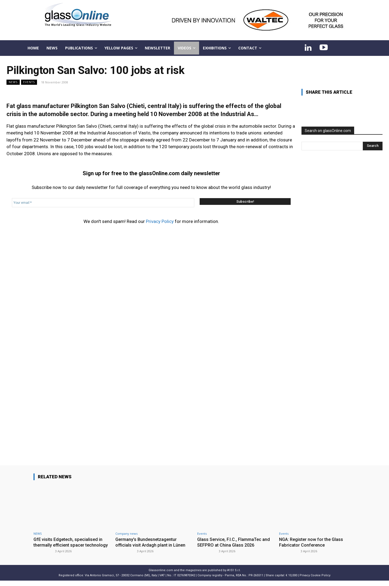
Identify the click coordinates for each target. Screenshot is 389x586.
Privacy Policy (160, 221)
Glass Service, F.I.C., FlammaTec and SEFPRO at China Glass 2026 (234, 542)
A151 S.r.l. (234, 575)
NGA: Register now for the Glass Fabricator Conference (312, 542)
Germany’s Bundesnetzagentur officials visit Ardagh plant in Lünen (150, 542)
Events (29, 82)
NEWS (13, 82)
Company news (126, 533)
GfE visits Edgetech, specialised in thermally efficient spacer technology (69, 545)
